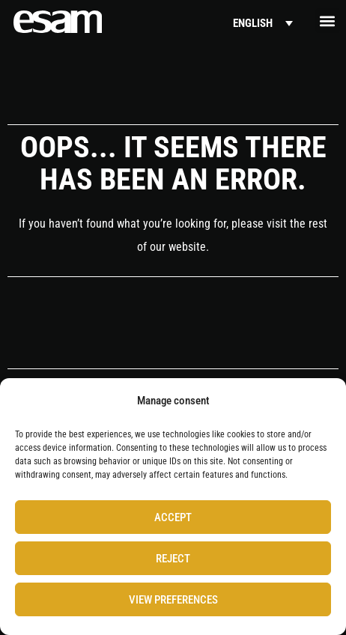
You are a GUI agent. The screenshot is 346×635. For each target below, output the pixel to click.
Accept (173, 517)
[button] (327, 20)
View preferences (173, 600)
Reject (173, 558)
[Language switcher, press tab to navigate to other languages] (262, 23)
